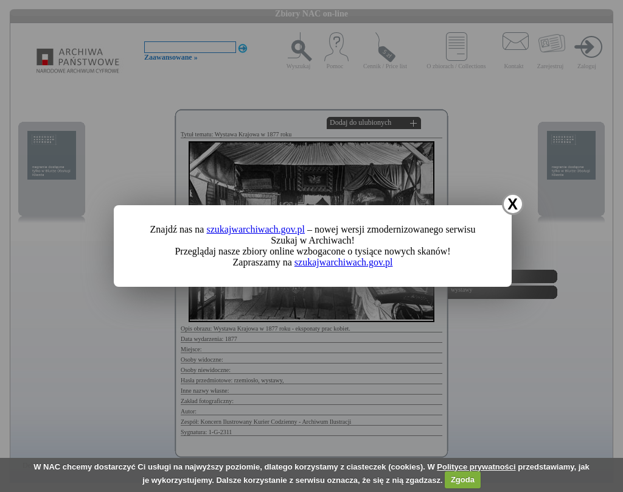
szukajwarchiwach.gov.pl (255, 229)
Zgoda (463, 479)
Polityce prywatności (476, 466)
